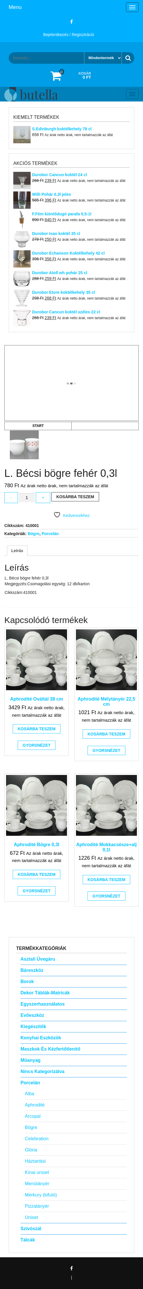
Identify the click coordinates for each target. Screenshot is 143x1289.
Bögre (33, 533)
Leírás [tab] (17, 550)
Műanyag (30, 1060)
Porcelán (50, 533)
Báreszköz (32, 970)
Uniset (31, 1217)
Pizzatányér (37, 1206)
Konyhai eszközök (41, 1037)
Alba (29, 1093)
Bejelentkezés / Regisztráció (68, 34)
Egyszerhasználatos (43, 1004)
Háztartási (35, 1161)
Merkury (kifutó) (41, 1194)
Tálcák (28, 1239)
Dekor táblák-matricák (45, 992)
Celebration (37, 1138)
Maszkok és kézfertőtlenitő (50, 1049)
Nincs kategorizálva (42, 1071)
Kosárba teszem (75, 496)
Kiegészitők (33, 1026)
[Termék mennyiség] (27, 498)
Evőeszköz (32, 1015)
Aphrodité (35, 1104)
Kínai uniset (37, 1172)
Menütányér (37, 1183)
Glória (31, 1149)
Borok (27, 981)
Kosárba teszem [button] (36, 729)
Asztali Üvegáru (38, 959)
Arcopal (32, 1116)
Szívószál (31, 1228)
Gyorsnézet (36, 745)
